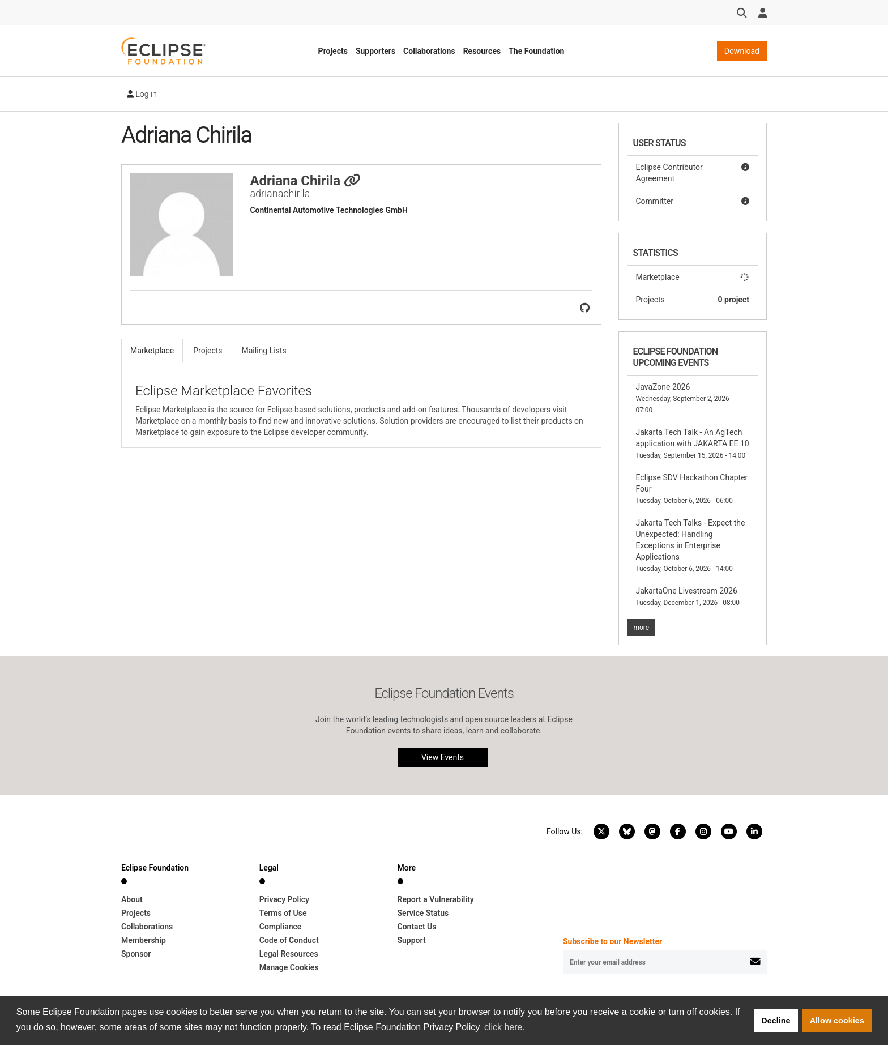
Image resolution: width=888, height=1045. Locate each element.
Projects (333, 51)
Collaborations (429, 51)
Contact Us (417, 926)
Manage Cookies (289, 967)
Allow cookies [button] (837, 1020)
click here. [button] (504, 1027)
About (132, 899)
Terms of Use (283, 913)
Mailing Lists (264, 350)
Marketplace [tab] (152, 350)
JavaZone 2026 (684, 398)
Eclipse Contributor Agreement (693, 172)
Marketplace (693, 277)
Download (741, 51)
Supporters (375, 51)
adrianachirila (280, 193)
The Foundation (536, 51)
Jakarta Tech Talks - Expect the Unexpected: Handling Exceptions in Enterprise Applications (690, 545)
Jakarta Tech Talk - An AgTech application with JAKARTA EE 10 (692, 443)
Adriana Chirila (305, 181)
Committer (693, 201)
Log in (142, 94)
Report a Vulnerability (436, 899)
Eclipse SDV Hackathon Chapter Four (692, 489)
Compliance (280, 926)
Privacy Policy (284, 899)
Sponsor (136, 953)
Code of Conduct (289, 940)
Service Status (423, 913)
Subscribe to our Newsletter (612, 941)
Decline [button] (775, 1020)
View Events (442, 757)
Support (412, 940)
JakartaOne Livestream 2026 (688, 596)
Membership (143, 940)
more (642, 628)
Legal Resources (288, 953)
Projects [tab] (207, 350)
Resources (482, 51)
